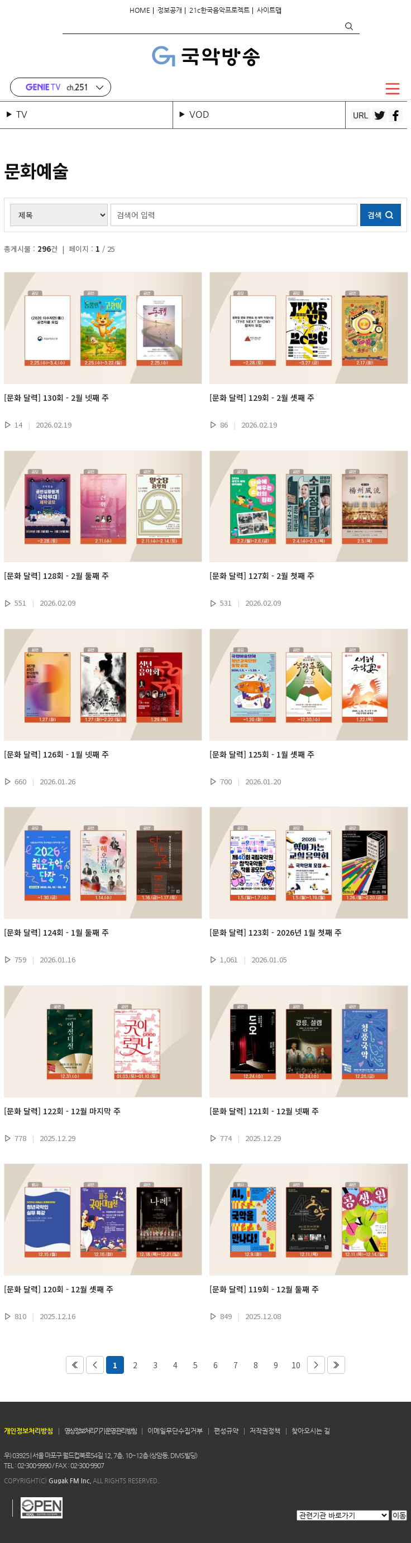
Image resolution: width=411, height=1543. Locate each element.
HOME (140, 10)
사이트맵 (269, 10)
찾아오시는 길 (310, 1431)
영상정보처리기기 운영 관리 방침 (100, 1431)
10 (295, 1365)
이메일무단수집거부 (175, 1431)
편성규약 (226, 1431)
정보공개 (169, 10)
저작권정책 (265, 1431)
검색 (348, 26)
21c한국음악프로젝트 (219, 10)
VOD (199, 114)
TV (24, 114)
